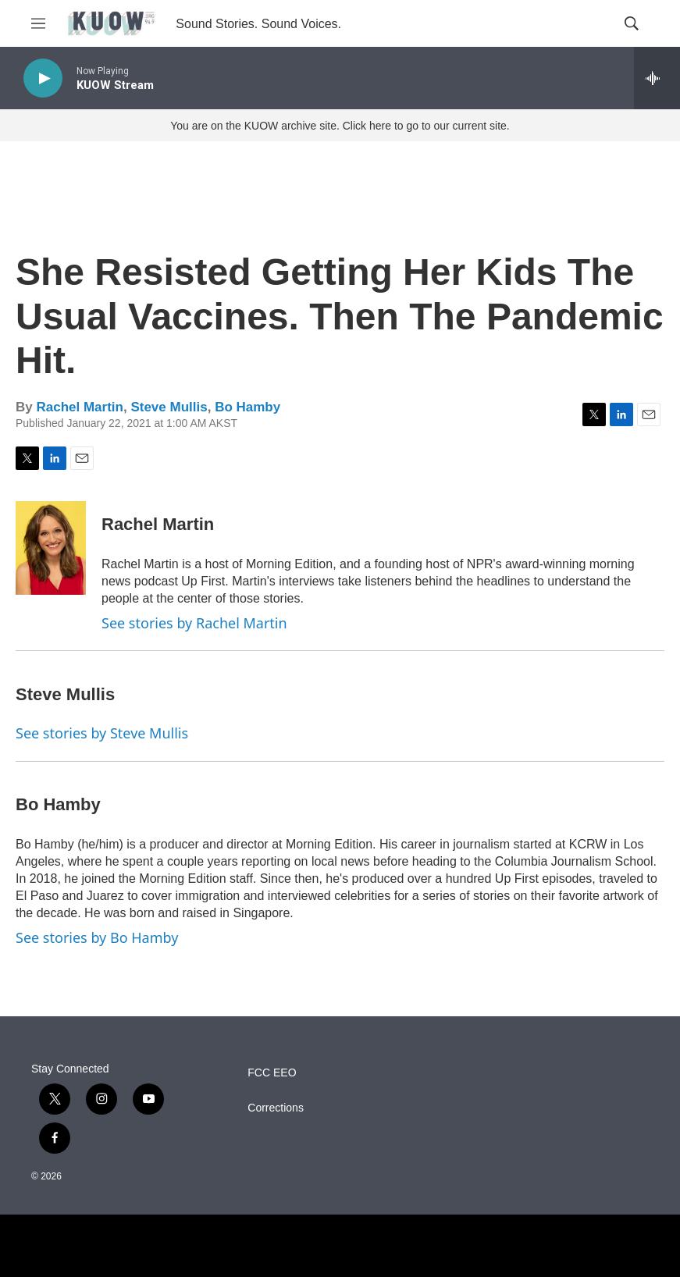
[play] (42, 78)
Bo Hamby (247, 407)
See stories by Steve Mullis (102, 733)
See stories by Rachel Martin (194, 623)
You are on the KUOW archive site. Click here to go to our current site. (339, 125)
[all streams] (657, 78)
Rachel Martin (79, 407)
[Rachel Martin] (51, 548)
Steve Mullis (168, 407)
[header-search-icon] (631, 23)
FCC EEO (271, 1073)
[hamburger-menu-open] (38, 23)
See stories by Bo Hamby (97, 937)
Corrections (275, 1108)
